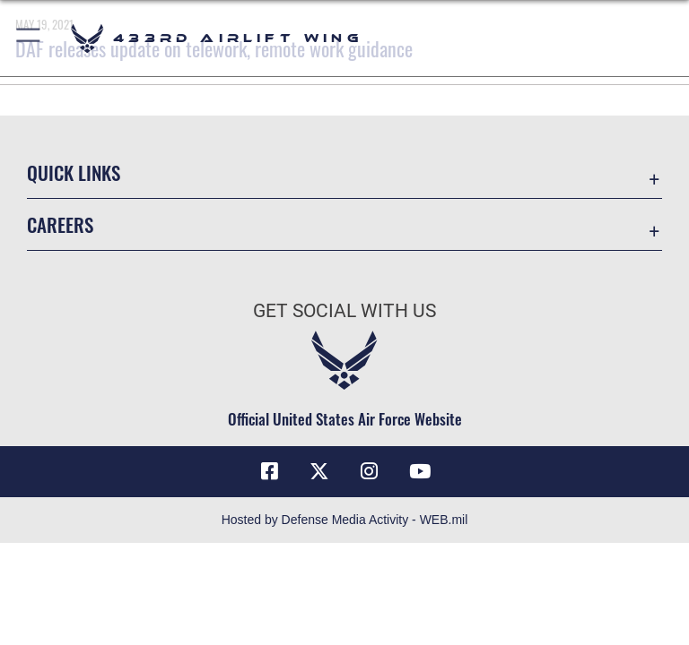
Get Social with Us (344, 311)
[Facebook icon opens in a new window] (269, 471)
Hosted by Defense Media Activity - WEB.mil (345, 519)
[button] (29, 38)
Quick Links (73, 172)
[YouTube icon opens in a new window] (419, 471)
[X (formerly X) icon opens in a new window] (319, 471)
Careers (60, 224)
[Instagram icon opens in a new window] (369, 471)
